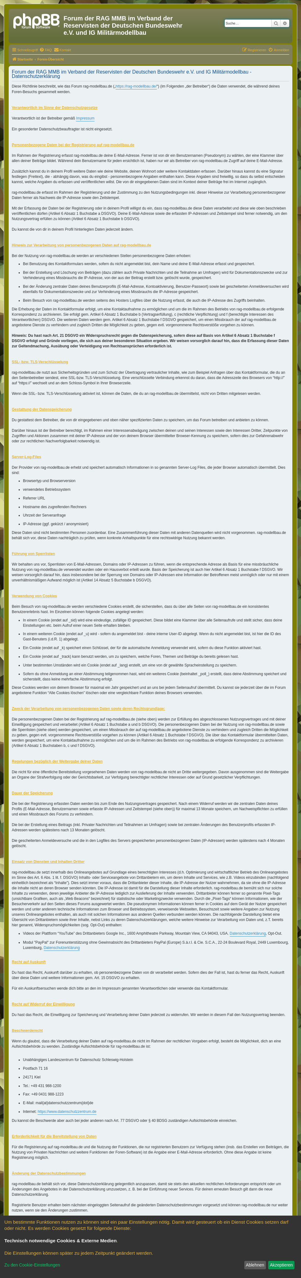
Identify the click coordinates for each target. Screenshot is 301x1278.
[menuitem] (45, 50)
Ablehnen (255, 1264)
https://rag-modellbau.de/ (136, 86)
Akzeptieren (281, 1264)
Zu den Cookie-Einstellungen (32, 1264)
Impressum (85, 118)
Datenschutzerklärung (248, 933)
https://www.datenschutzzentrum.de (67, 1111)
